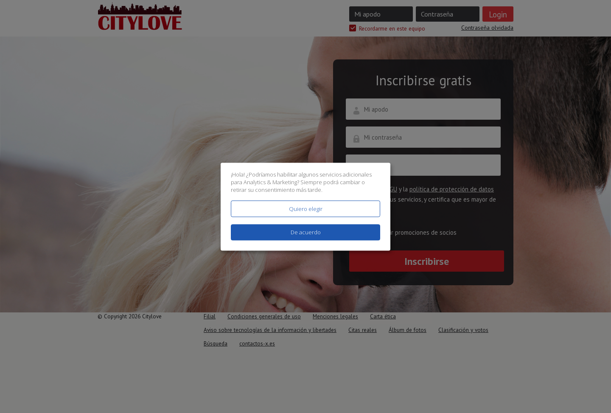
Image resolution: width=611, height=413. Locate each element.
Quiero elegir (305, 209)
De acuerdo (306, 232)
